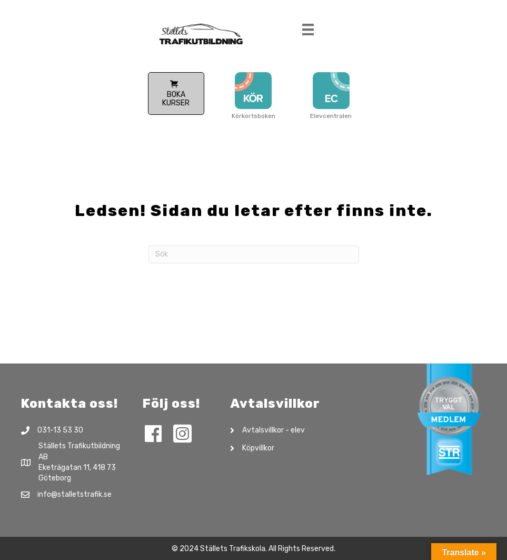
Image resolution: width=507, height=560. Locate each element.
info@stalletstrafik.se (74, 494)
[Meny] (308, 32)
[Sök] (253, 254)
